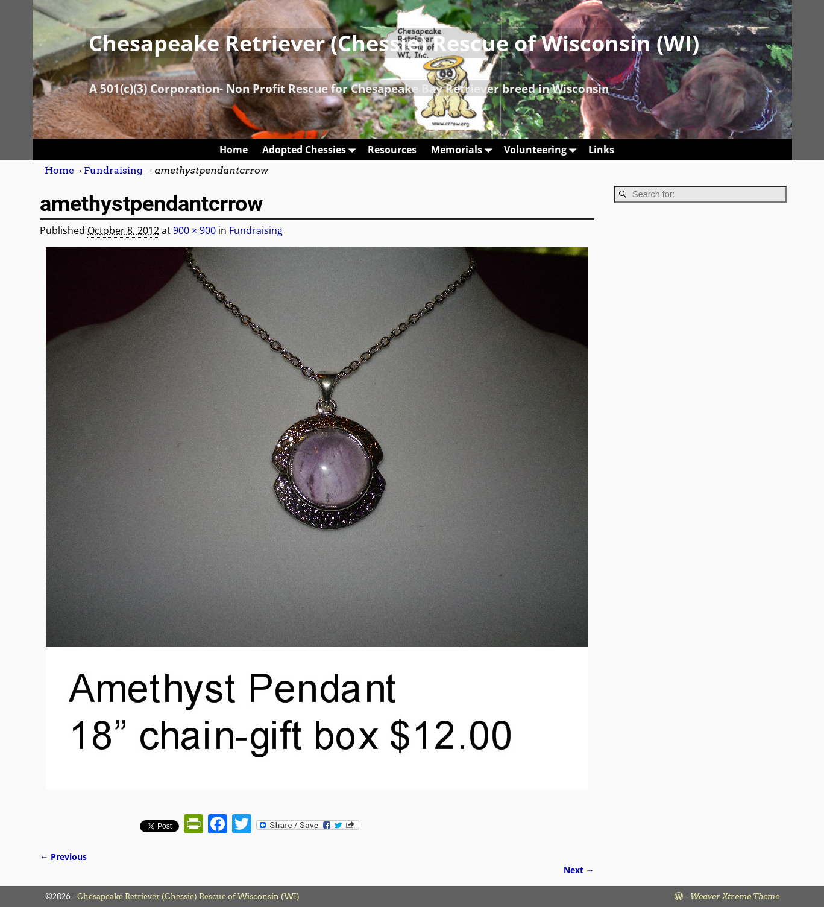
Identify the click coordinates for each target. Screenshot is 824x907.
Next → (579, 870)
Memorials (464, 149)
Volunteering (542, 149)
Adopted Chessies (311, 149)
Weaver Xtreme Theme (734, 896)
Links (601, 149)
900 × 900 (194, 230)
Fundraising (113, 170)
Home (233, 149)
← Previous (63, 856)
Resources (392, 149)
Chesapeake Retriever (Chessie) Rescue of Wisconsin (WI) (394, 43)
